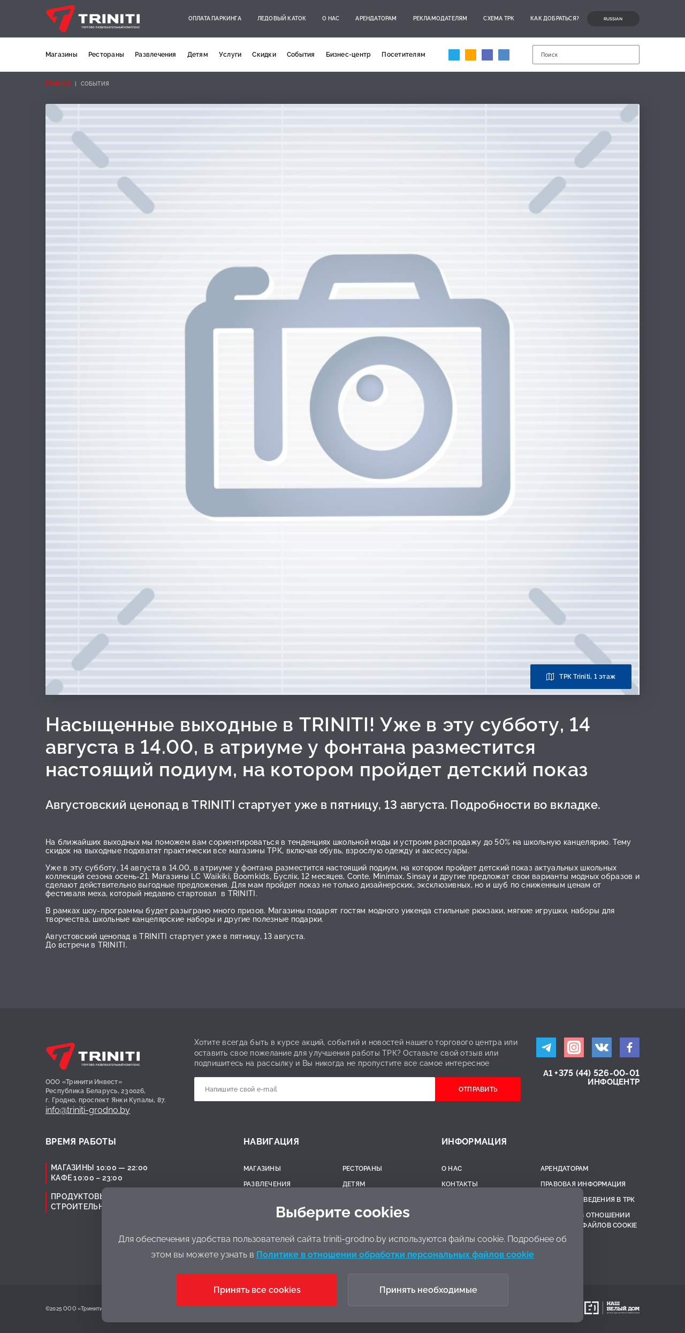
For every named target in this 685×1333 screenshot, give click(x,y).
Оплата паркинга (214, 18)
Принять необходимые (428, 1290)
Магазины (61, 54)
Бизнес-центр (348, 54)
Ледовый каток (282, 18)
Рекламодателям (440, 18)
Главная (58, 84)
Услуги (230, 54)
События (301, 54)
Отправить (478, 1089)
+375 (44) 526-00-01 (597, 1073)
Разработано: (558, 1309)
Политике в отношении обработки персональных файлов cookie (395, 1254)
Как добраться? (554, 18)
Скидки (264, 54)
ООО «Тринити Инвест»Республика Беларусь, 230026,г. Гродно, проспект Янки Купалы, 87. (105, 1091)
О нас (330, 18)
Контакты (460, 1184)
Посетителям (403, 54)
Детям (197, 54)
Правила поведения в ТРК (588, 1199)
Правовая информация (583, 1184)
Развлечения (156, 54)
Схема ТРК (498, 18)
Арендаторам (376, 18)
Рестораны (106, 54)
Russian (613, 18)
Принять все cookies (257, 1290)
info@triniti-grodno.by (87, 1110)
